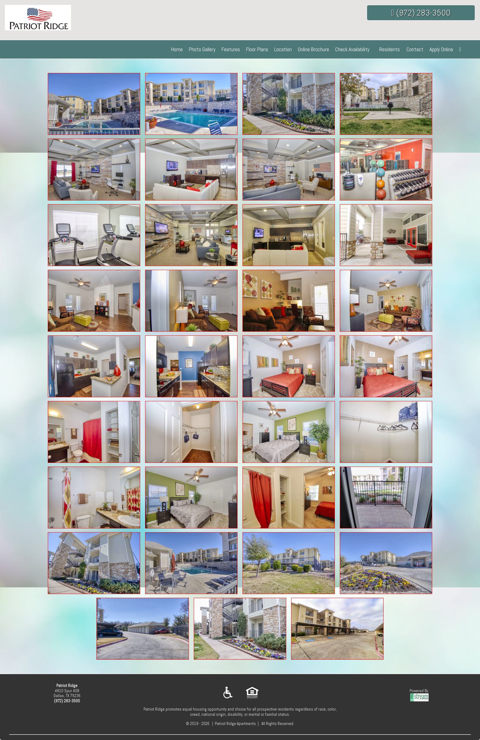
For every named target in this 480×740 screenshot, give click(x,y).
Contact (415, 49)
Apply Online (441, 49)
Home (177, 49)
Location (283, 49)
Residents (389, 49)
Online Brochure (313, 49)
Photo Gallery (202, 49)
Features (231, 49)
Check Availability (352, 49)
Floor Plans (257, 49)
